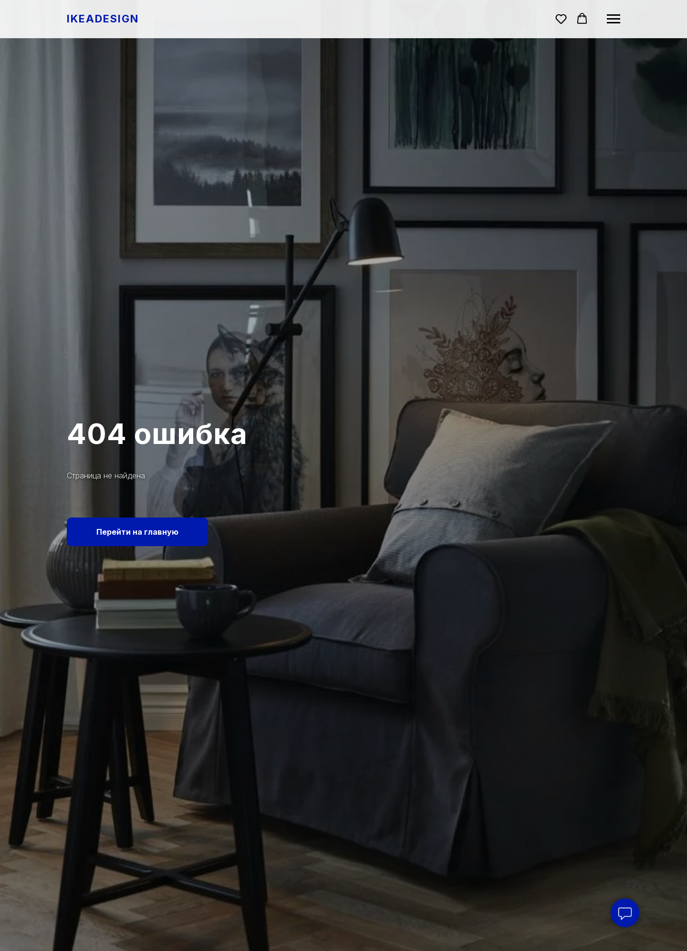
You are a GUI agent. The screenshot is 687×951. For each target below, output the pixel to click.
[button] (561, 18)
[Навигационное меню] (613, 19)
